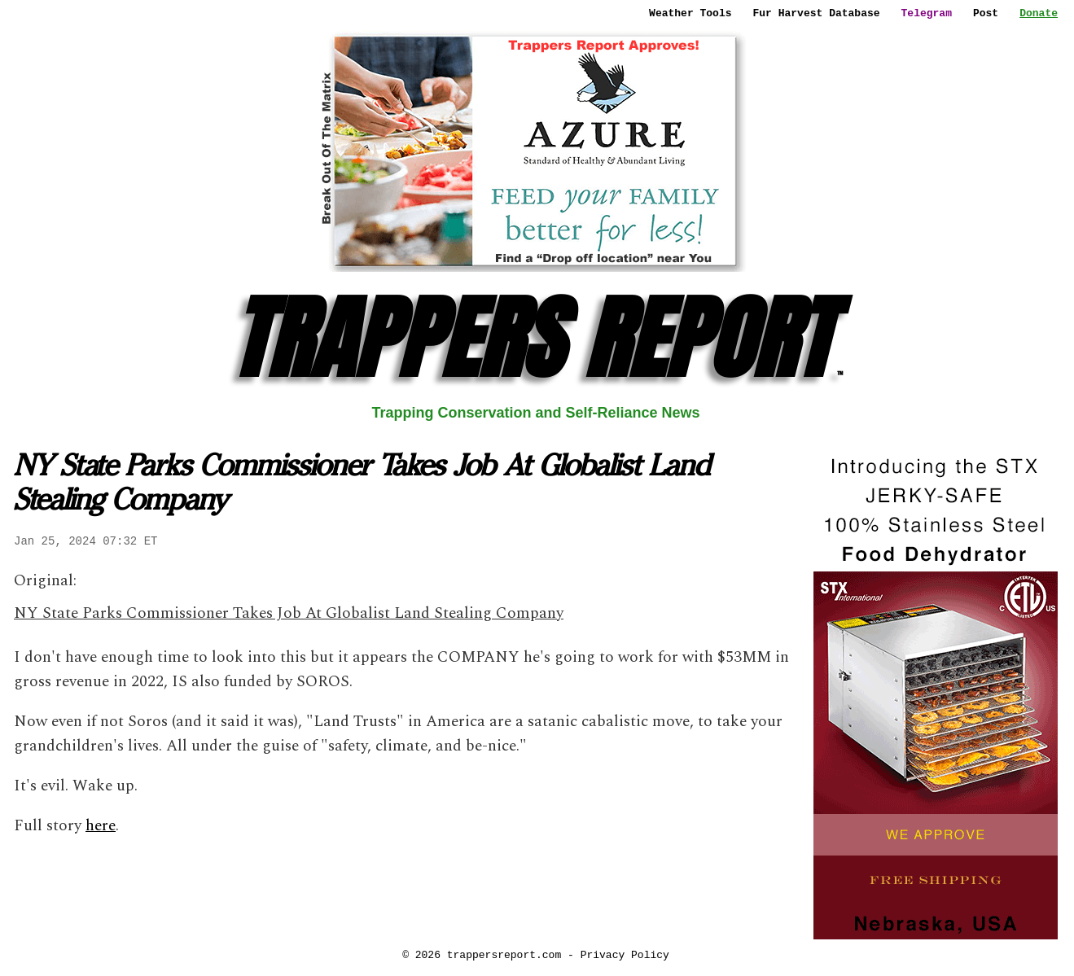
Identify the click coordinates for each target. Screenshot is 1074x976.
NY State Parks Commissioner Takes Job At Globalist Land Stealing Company (288, 613)
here (100, 826)
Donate (1038, 13)
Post (985, 13)
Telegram (926, 13)
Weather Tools (690, 13)
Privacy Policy (625, 955)
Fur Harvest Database (816, 13)
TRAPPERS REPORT (536, 338)
